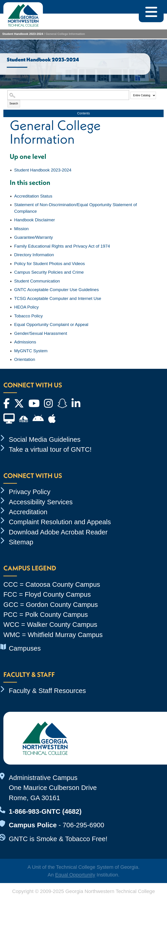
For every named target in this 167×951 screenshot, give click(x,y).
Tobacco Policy (28, 316)
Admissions (25, 342)
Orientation (24, 359)
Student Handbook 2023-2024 (22, 34)
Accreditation (28, 512)
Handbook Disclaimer (34, 219)
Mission (21, 228)
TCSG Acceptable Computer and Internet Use (57, 298)
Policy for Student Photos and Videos (49, 263)
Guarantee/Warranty (33, 237)
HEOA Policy (26, 307)
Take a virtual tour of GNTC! (50, 449)
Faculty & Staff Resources (47, 690)
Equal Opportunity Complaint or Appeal (51, 324)
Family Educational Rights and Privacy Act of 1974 (62, 246)
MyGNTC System (31, 350)
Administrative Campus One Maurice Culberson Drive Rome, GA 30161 (53, 787)
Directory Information (34, 254)
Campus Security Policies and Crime (49, 272)
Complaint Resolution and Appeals (60, 522)
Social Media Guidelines (44, 439)
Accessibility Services (41, 502)
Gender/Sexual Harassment (40, 333)
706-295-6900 (83, 825)
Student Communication (37, 281)
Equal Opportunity (75, 875)
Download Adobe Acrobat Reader (58, 532)
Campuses (25, 648)
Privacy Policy (29, 491)
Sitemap (21, 542)
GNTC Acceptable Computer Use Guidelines (56, 289)
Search (13, 103)
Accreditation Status (33, 196)
